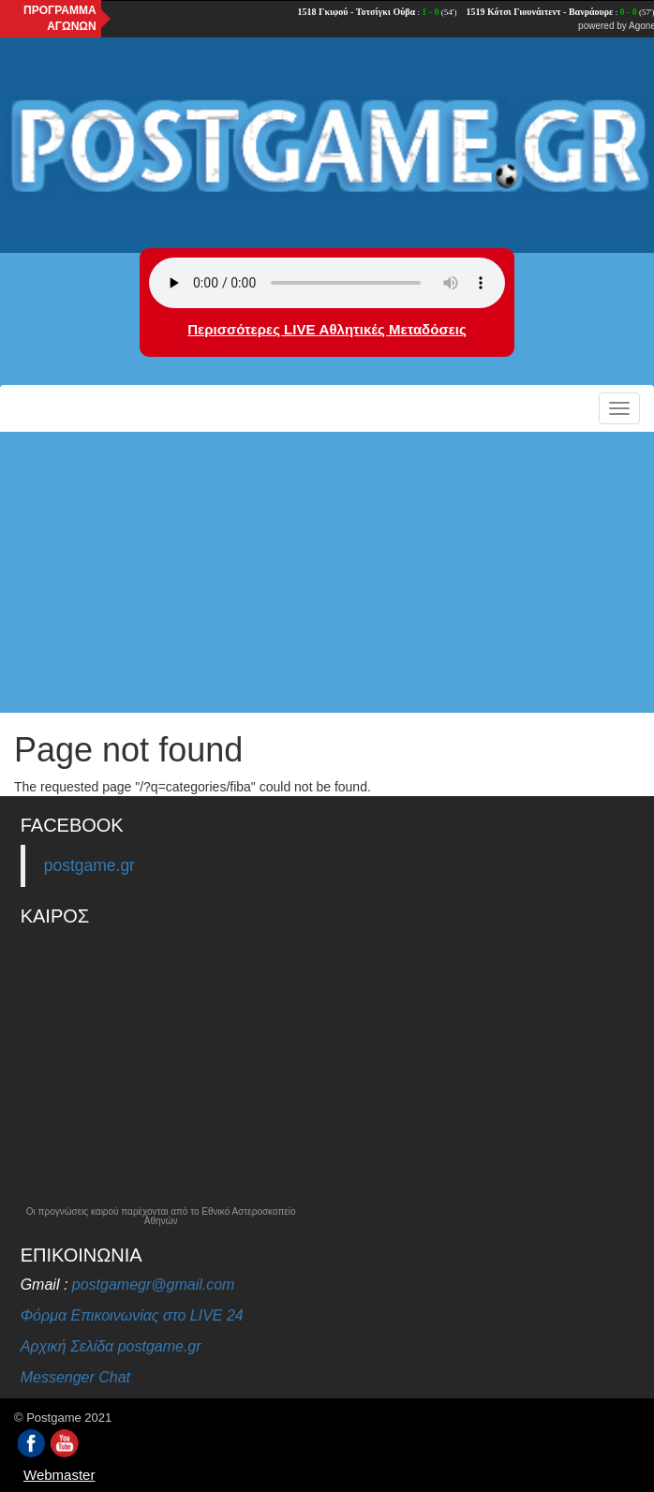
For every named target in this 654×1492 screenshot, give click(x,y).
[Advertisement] (327, 572)
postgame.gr (89, 865)
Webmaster (59, 1475)
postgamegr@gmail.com (153, 1285)
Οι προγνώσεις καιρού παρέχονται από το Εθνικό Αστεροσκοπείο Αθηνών (161, 1216)
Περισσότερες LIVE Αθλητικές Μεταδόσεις (326, 329)
